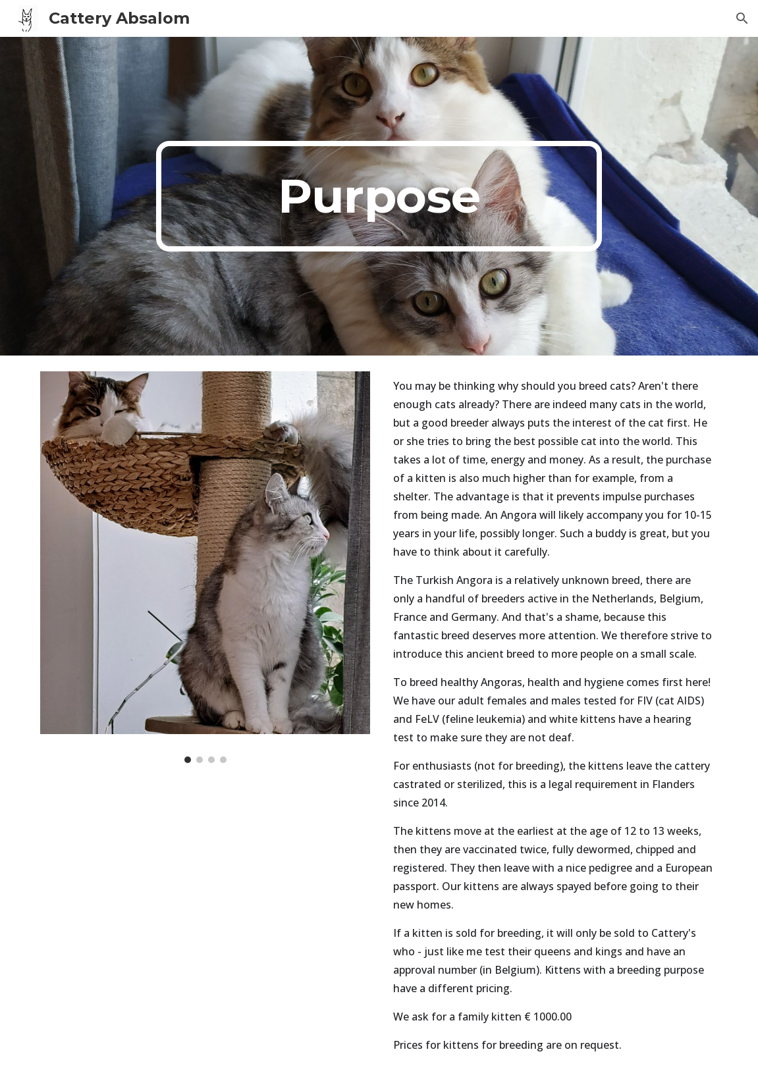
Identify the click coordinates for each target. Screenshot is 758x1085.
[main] (379, 196)
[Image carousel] (205, 567)
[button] (742, 18)
